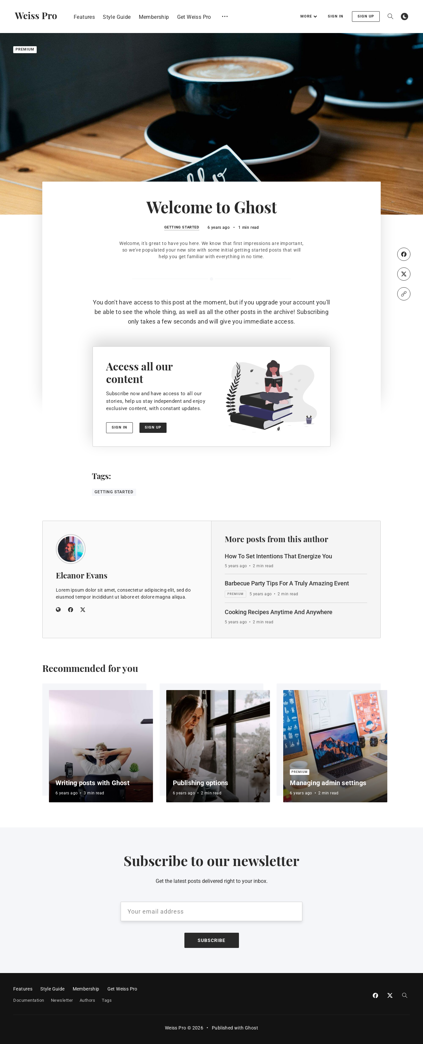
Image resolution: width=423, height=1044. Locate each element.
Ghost (251, 1027)
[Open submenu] (225, 16)
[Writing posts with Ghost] (101, 746)
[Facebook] (403, 254)
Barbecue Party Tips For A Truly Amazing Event (287, 583)
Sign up (366, 16)
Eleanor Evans (81, 575)
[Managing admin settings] (335, 746)
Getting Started (181, 227)
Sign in (335, 16)
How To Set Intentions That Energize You (278, 556)
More (308, 16)
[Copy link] (403, 293)
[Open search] (390, 16)
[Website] (58, 610)
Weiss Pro (36, 15)
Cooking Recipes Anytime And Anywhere (278, 612)
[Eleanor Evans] (71, 549)
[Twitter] (403, 274)
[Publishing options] (218, 746)
